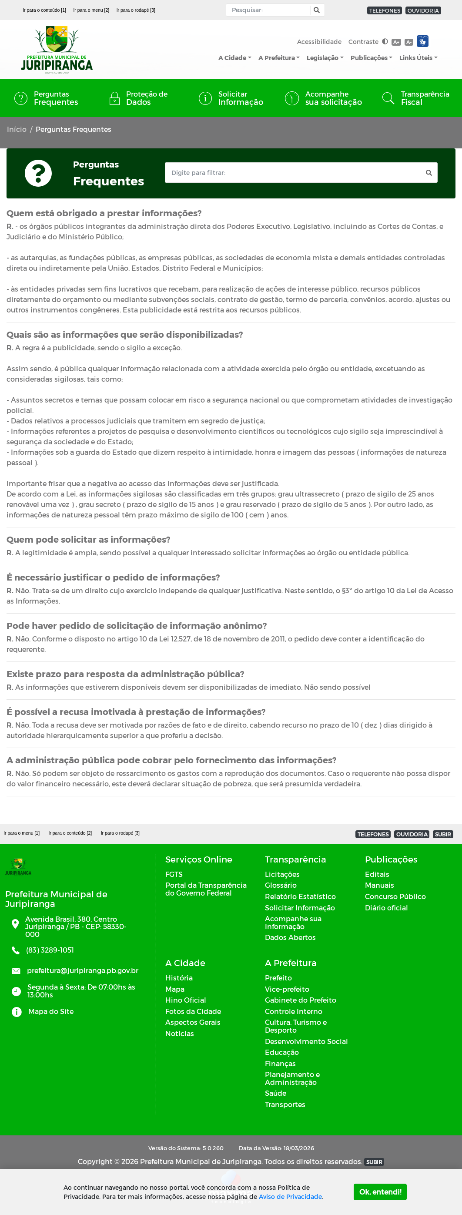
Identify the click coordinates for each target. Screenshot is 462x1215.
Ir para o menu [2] (91, 10)
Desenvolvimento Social (306, 1041)
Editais (377, 874)
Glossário (281, 885)
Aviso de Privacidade (290, 1196)
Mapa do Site (51, 1011)
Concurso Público (395, 896)
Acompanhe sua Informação (293, 922)
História (179, 977)
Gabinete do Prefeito (300, 1000)
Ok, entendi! (380, 1192)
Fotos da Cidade (193, 1011)
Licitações (282, 874)
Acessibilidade (319, 41)
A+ (396, 42)
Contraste (368, 41)
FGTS (174, 874)
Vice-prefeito (287, 989)
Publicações (369, 57)
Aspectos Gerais (193, 1022)
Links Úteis (415, 57)
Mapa (174, 989)
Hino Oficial (185, 1000)
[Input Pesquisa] (270, 10)
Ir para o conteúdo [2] (70, 833)
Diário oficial (386, 907)
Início (17, 129)
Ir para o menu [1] (21, 833)
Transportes (285, 1104)
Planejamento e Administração (292, 1078)
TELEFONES (384, 10)
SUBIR (443, 834)
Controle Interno (293, 1011)
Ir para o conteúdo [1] (44, 10)
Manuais (379, 885)
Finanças (280, 1063)
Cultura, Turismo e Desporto (296, 1026)
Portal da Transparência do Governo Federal (206, 889)
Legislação (322, 57)
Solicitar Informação (300, 907)
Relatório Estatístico (300, 896)
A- (409, 42)
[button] (316, 10)
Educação (282, 1052)
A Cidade (232, 57)
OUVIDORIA (423, 10)
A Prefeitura (276, 57)
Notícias (179, 1033)
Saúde (275, 1093)
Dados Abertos (290, 937)
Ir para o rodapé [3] (136, 10)
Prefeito (278, 977)
